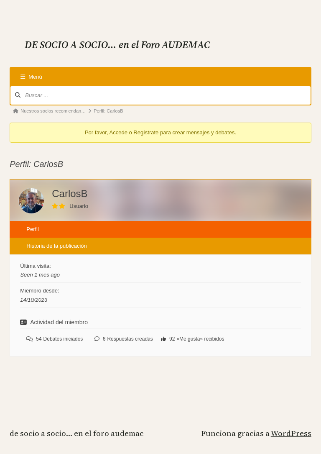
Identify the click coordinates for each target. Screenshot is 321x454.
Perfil (32, 229)
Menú (31, 77)
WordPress (291, 433)
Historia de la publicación (56, 246)
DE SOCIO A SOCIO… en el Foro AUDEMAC (76, 433)
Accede (118, 132)
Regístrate (145, 132)
